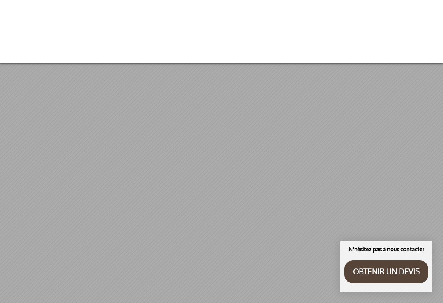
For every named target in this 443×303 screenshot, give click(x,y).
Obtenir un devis (386, 271)
